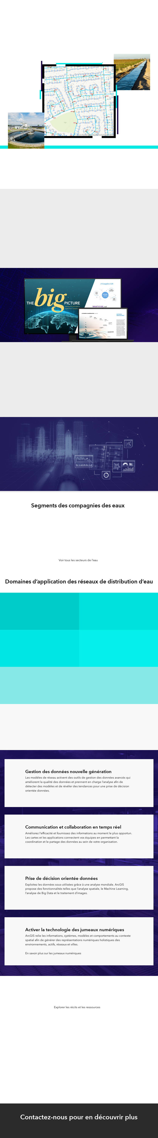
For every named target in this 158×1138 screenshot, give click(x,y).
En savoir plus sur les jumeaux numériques (53, 953)
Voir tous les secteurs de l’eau (78, 560)
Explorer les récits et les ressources (77, 1007)
